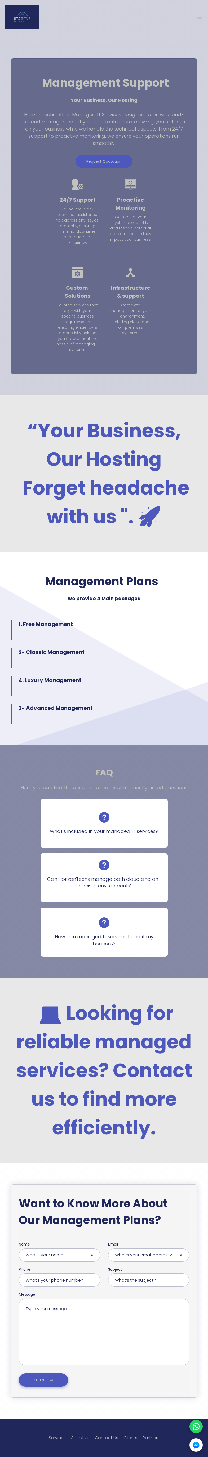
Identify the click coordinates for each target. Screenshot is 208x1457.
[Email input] (148, 1255)
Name (24, 1244)
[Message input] (104, 1332)
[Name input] (59, 1255)
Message (27, 1294)
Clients (130, 1438)
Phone (24, 1269)
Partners (151, 1438)
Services (57, 1438)
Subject (115, 1269)
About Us (80, 1438)
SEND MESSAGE (43, 1380)
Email (113, 1244)
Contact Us (106, 1438)
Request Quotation (104, 161)
